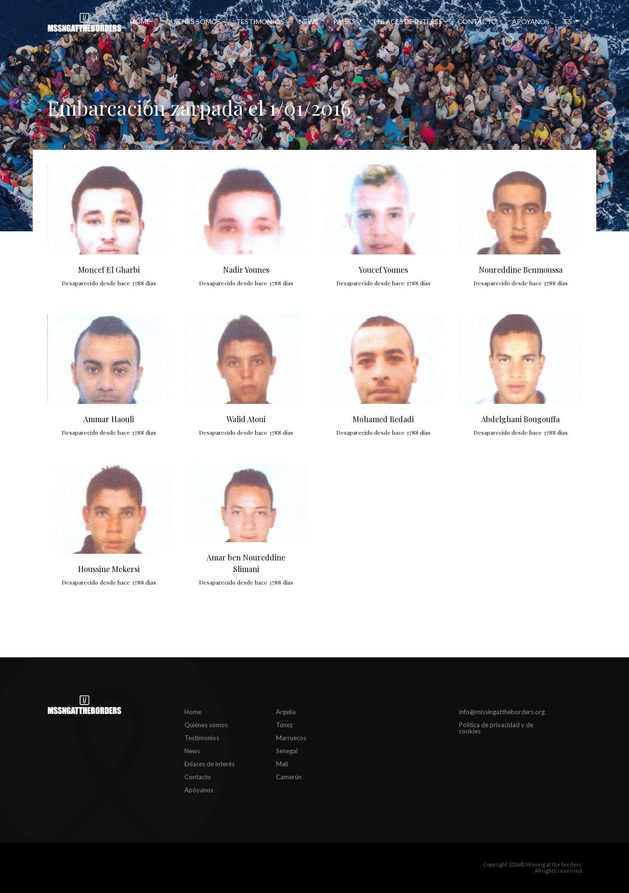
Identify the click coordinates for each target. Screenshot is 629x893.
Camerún (288, 777)
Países (344, 21)
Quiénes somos (193, 21)
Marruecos (291, 738)
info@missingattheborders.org (502, 712)
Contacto (477, 21)
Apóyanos (531, 21)
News (308, 21)
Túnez (284, 725)
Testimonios (260, 21)
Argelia (286, 712)
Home (140, 21)
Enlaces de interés (408, 21)
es (568, 21)
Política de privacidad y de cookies (496, 728)
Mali (282, 764)
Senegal (287, 751)
